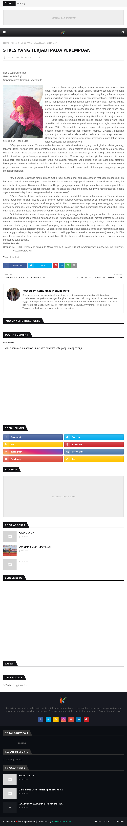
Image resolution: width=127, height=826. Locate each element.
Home (6, 42)
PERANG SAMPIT (27, 532)
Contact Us (118, 821)
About (107, 821)
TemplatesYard (28, 821)
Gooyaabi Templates (61, 821)
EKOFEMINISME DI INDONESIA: (35, 546)
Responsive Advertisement (63, 17)
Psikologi (15, 42)
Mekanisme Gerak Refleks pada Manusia (41, 789)
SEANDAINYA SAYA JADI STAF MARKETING (41, 803)
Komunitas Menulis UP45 (17, 57)
